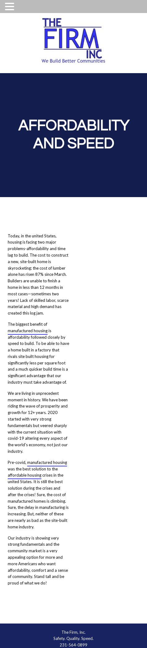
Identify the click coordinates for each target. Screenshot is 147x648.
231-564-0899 (73, 644)
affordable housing (24, 475)
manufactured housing (28, 330)
